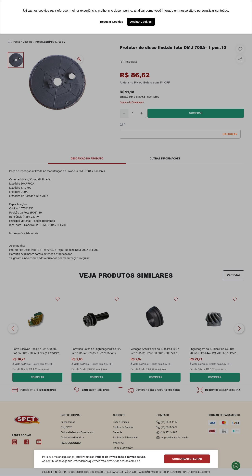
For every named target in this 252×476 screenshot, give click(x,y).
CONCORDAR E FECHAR (187, 458)
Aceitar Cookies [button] (141, 21)
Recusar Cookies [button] (111, 21)
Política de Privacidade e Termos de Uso (120, 456)
